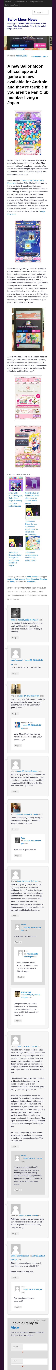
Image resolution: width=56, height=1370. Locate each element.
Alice (15, 1327)
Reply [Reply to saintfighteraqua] (18, 745)
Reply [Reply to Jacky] (18, 1307)
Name (18, 1347)
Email (18, 1361)
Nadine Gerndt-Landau (20, 1256)
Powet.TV (8, 1)
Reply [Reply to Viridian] (15, 713)
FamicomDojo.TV (21, 1)
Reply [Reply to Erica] (15, 1146)
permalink (31, 582)
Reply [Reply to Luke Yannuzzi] (15, 673)
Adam (12, 582)
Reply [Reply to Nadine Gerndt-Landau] (15, 1277)
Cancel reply (40, 1321)
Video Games (32, 577)
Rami (13, 620)
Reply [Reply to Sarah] (15, 1233)
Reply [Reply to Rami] (15, 637)
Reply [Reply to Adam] (18, 942)
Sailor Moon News (11, 5)
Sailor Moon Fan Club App (36, 579)
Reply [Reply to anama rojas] (18, 1021)
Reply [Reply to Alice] (15, 791)
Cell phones (20, 579)
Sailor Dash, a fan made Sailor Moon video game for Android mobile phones (32, 498)
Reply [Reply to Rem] (15, 916)
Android (11, 579)
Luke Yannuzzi (17, 660)
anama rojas (26, 992)
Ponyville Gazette (36, 1)
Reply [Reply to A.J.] (15, 829)
